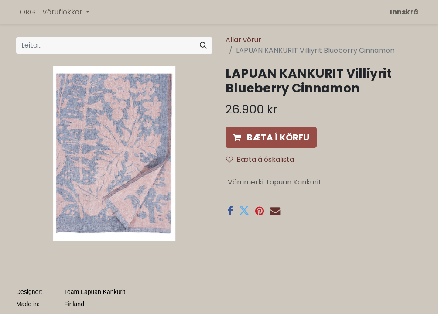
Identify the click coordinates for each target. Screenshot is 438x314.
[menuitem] (27, 12)
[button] (271, 137)
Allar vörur (243, 40)
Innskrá (404, 12)
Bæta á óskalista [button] (260, 159)
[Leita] (203, 45)
